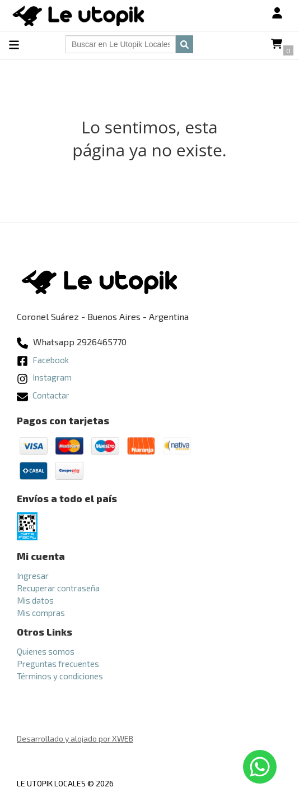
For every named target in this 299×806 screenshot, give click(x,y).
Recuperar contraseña (58, 588)
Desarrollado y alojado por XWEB (75, 738)
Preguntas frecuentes (58, 664)
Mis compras (41, 613)
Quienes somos (45, 651)
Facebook (43, 360)
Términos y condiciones (60, 676)
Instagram (44, 377)
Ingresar (33, 576)
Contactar (43, 395)
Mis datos (35, 600)
